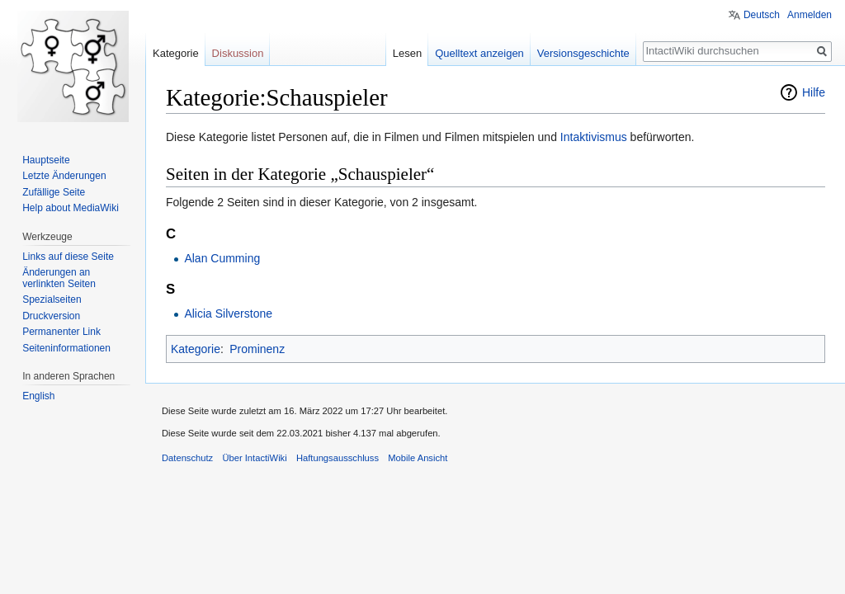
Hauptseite (45, 160)
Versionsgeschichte (583, 53)
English (38, 396)
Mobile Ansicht (417, 458)
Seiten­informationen (66, 348)
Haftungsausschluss (337, 458)
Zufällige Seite (53, 192)
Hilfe (813, 92)
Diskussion (238, 53)
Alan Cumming (222, 258)
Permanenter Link (61, 331)
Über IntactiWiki (254, 458)
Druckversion (51, 316)
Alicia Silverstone (228, 313)
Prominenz (257, 349)
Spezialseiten (51, 299)
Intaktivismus (593, 137)
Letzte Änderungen (64, 176)
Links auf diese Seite (68, 256)
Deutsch (762, 15)
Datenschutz (187, 458)
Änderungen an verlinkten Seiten (59, 278)
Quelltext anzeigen (479, 53)
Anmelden (809, 15)
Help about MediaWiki (70, 208)
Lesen (407, 53)
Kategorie (195, 349)
